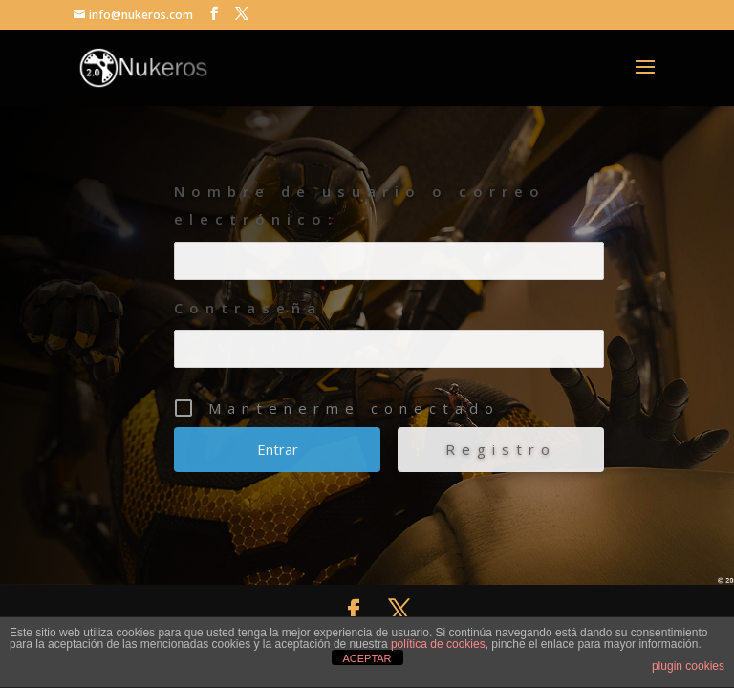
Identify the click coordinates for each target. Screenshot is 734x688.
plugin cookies (688, 666)
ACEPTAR (366, 658)
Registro (500, 449)
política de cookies (438, 644)
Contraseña (248, 307)
